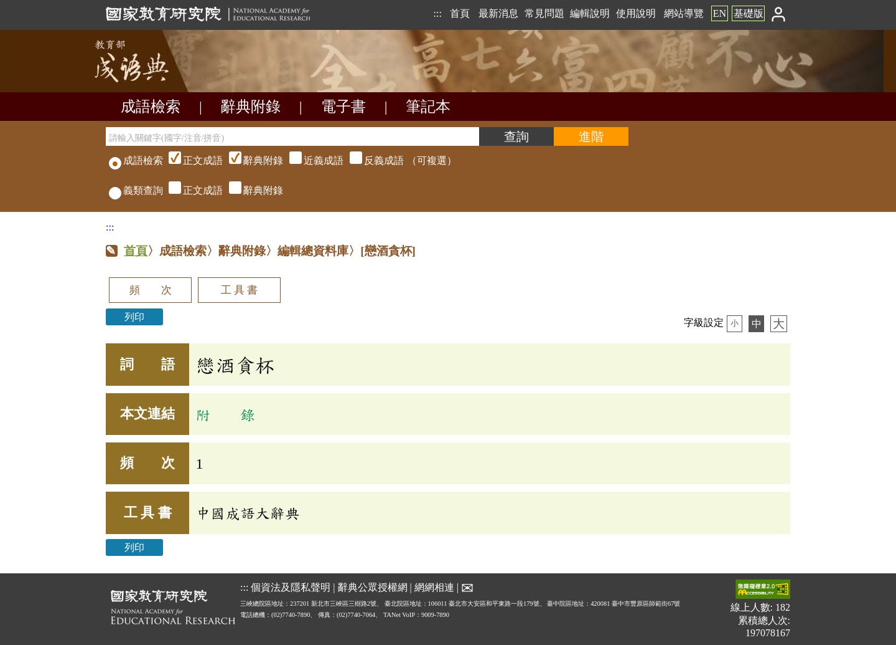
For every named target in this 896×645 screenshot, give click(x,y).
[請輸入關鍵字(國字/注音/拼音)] (292, 136)
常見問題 (544, 13)
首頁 (460, 13)
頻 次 (150, 290)
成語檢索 (150, 106)
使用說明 (636, 13)
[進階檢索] (591, 136)
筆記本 (428, 106)
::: (437, 13)
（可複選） (311, 160)
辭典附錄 (251, 106)
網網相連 (434, 586)
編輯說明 (590, 13)
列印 (134, 317)
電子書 (343, 106)
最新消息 (498, 13)
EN (719, 13)
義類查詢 (136, 190)
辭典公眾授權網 (373, 586)
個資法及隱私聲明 (290, 586)
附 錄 (225, 414)
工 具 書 (239, 290)
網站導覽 (684, 13)
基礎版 (748, 13)
